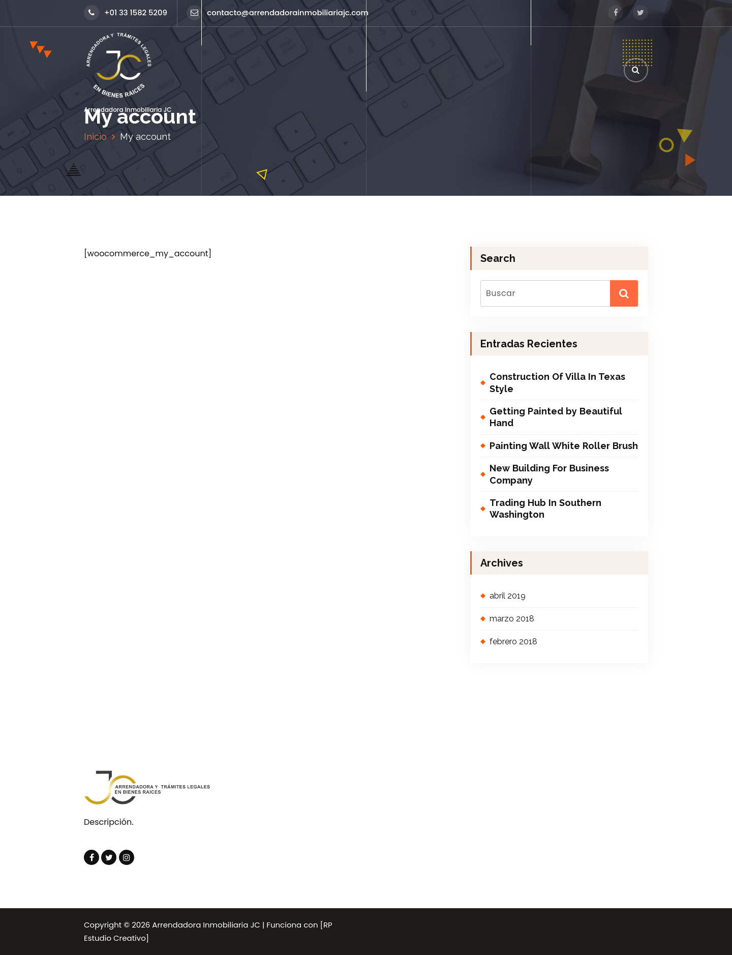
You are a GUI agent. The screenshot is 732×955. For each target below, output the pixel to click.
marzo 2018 (512, 618)
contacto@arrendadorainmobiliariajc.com (278, 12)
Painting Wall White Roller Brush (564, 445)
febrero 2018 (513, 641)
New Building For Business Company (549, 474)
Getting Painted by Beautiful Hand (556, 417)
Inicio (95, 136)
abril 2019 (508, 596)
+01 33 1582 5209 (125, 12)
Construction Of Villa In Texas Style (557, 382)
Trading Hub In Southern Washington (545, 508)
